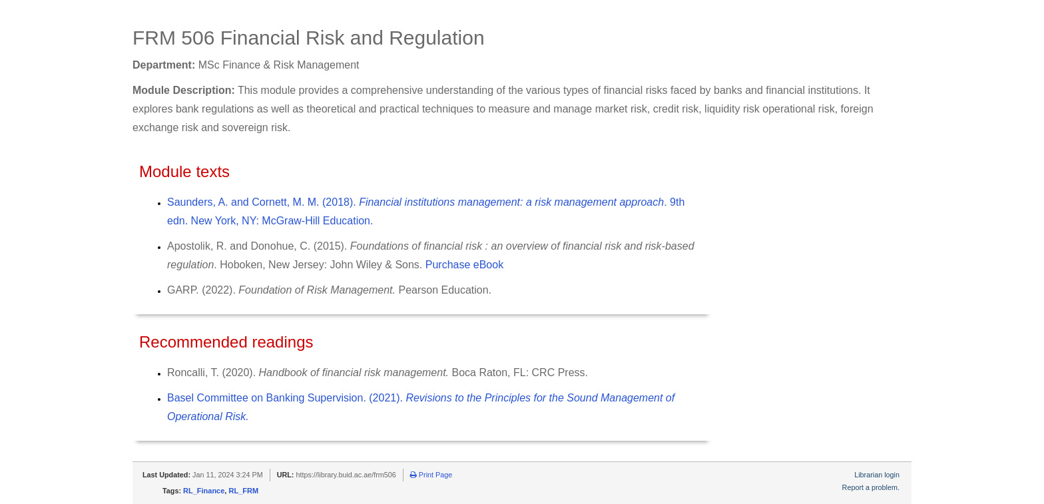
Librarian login (877, 475)
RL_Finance (203, 491)
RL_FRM (243, 491)
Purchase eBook (464, 264)
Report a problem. (871, 487)
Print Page (431, 475)
